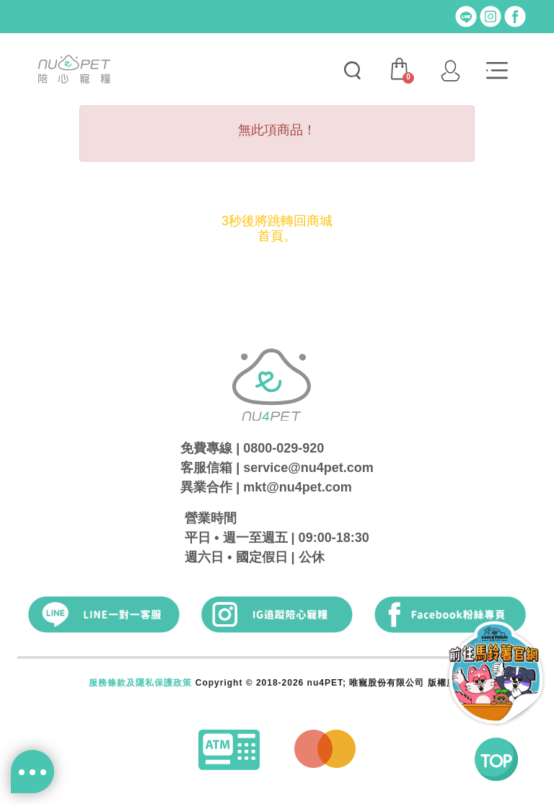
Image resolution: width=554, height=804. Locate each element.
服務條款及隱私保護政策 (140, 683)
